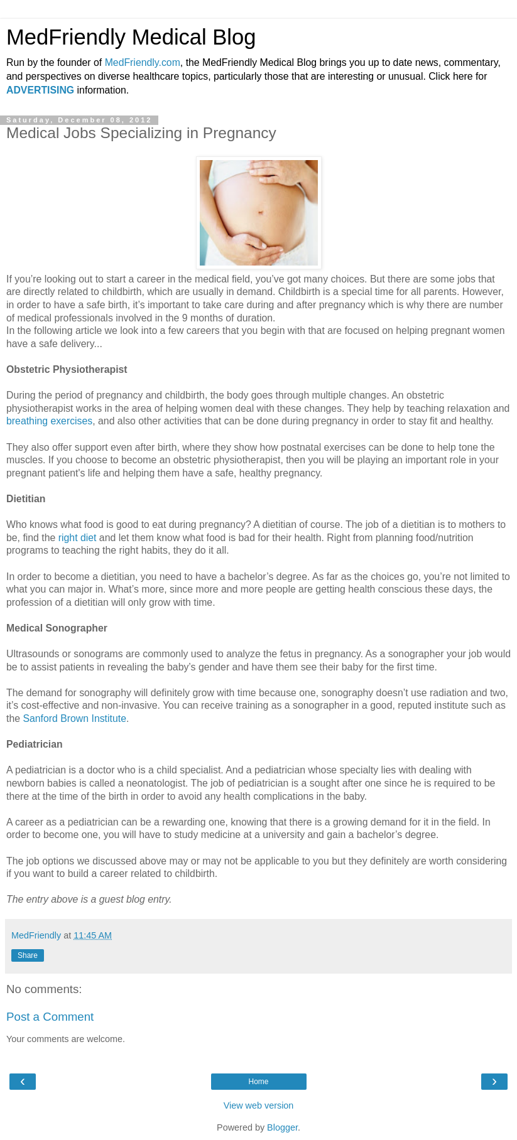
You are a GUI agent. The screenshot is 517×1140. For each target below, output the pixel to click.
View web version (259, 1105)
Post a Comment (50, 1016)
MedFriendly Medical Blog (131, 37)
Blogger (282, 1127)
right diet (77, 537)
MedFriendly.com (142, 62)
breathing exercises (49, 421)
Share (28, 955)
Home (258, 1081)
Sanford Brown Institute (74, 718)
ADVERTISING (40, 90)
